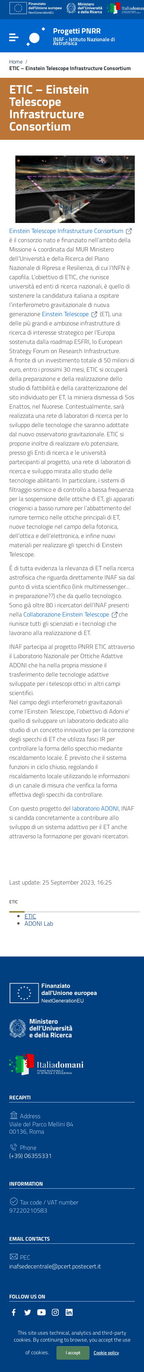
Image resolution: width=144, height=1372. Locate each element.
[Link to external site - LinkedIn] (69, 1311)
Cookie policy (106, 1352)
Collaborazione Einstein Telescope (71, 614)
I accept (73, 1352)
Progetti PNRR (92, 35)
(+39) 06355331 (30, 1155)
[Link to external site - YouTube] (41, 1311)
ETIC (30, 916)
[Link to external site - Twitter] (27, 1311)
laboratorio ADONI (95, 808)
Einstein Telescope (70, 313)
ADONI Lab (39, 923)
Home (16, 61)
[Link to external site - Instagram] (55, 1311)
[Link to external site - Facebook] (13, 1311)
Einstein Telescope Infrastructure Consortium (71, 230)
